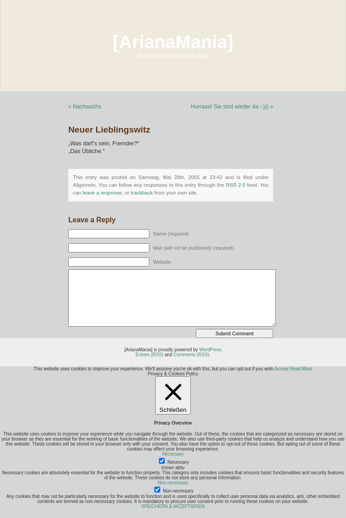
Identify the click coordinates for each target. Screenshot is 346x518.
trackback (142, 192)
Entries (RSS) (149, 354)
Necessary (178, 462)
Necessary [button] (172, 453)
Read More (301, 368)
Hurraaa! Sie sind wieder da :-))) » (232, 106)
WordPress (210, 349)
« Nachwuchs (84, 106)
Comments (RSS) (191, 354)
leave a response (102, 192)
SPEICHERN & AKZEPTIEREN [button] (172, 506)
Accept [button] (282, 368)
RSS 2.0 (235, 185)
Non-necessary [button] (173, 482)
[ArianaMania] (173, 42)
